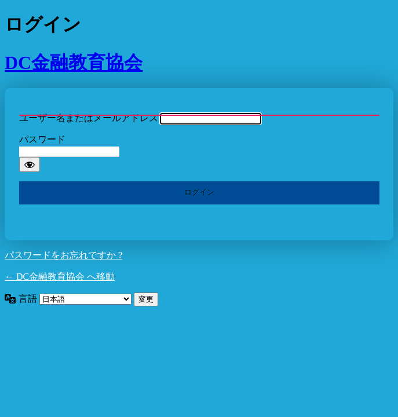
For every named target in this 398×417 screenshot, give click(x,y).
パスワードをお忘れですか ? (63, 255)
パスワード (42, 139)
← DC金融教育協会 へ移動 (60, 276)
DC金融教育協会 (74, 62)
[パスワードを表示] (29, 164)
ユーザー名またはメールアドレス (88, 118)
